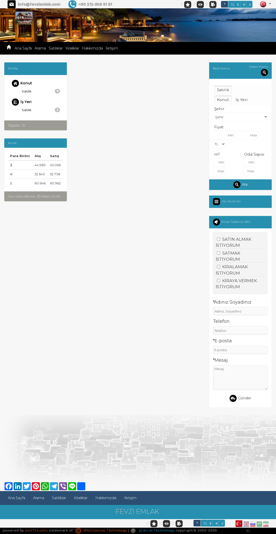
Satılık (41, 91)
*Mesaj (220, 360)
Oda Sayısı (254, 154)
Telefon (221, 321)
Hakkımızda (92, 48)
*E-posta (222, 341)
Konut (22, 83)
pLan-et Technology (152, 530)
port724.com (36, 530)
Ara (240, 184)
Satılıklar (56, 48)
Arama (40, 48)
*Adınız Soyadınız (232, 302)
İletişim (112, 48)
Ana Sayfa (23, 48)
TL (232, 4)
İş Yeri (22, 102)
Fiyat (219, 127)
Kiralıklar (72, 48)
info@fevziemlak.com (39, 4)
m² (217, 154)
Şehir (219, 108)
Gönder (240, 398)
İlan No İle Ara (231, 201)
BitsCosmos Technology (101, 530)
